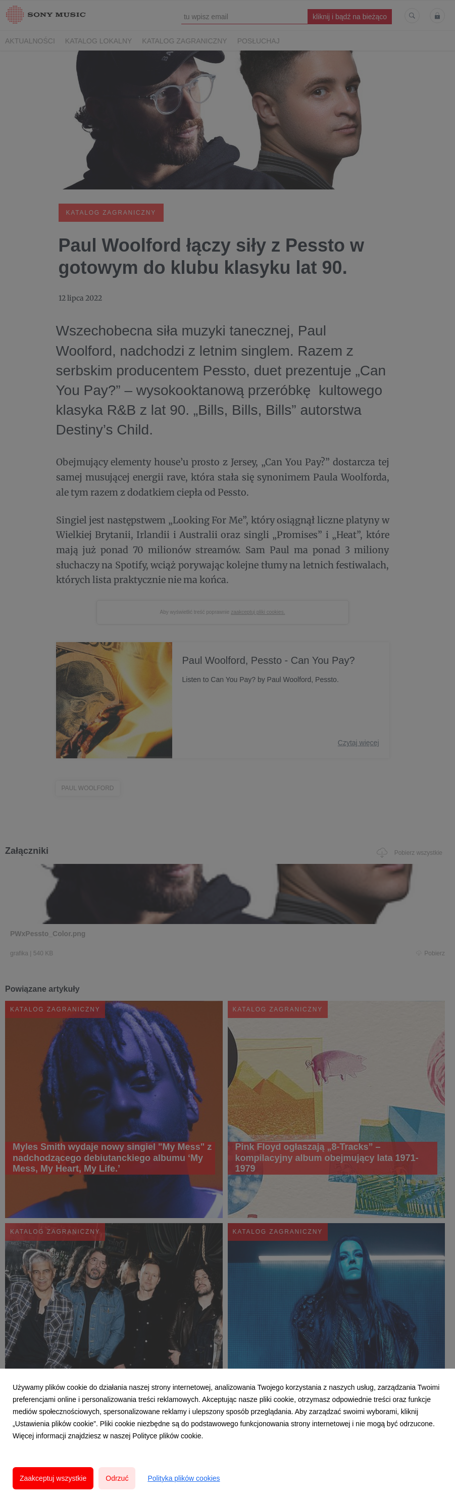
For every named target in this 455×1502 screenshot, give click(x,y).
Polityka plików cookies (183, 1478)
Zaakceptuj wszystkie (53, 1478)
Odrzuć (117, 1478)
